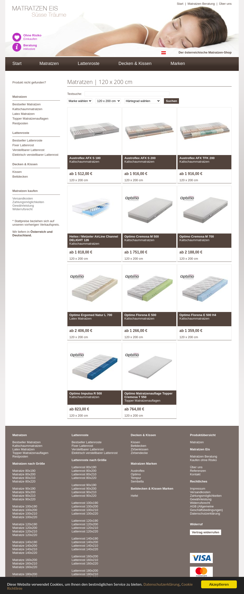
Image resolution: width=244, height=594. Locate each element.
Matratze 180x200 (24, 574)
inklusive (30, 47)
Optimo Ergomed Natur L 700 (90, 315)
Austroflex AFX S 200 (140, 158)
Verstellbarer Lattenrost (28, 150)
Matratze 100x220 (24, 517)
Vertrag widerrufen (205, 532)
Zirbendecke (139, 453)
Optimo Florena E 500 (140, 315)
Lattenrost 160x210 (84, 560)
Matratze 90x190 (24, 488)
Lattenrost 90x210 (83, 492)
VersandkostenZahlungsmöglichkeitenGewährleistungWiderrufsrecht (28, 204)
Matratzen (49, 63)
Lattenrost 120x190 (84, 520)
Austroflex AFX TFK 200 (197, 158)
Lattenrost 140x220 (84, 549)
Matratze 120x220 (24, 535)
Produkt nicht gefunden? (29, 82)
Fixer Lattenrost (23, 145)
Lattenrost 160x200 (84, 556)
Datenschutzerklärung (161, 584)
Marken (178, 63)
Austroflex (138, 470)
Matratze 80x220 (24, 481)
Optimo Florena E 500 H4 (197, 315)
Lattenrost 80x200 (83, 470)
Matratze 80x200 (24, 474)
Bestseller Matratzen (26, 104)
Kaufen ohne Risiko (203, 460)
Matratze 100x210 (24, 513)
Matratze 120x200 (24, 528)
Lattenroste (88, 63)
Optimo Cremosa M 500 (141, 236)
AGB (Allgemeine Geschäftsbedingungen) (206, 508)
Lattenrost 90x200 (83, 488)
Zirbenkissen (139, 449)
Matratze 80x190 (24, 470)
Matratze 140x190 (24, 542)
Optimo (136, 474)
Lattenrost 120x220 (84, 531)
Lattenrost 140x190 (84, 538)
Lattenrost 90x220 (83, 495)
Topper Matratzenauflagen (30, 118)
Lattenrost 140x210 (84, 545)
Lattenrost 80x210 (83, 474)
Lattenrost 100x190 (84, 503)
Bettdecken (20, 176)
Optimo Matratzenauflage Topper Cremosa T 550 (148, 395)
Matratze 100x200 (24, 510)
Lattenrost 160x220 (84, 563)
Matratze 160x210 (24, 563)
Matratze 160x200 (24, 560)
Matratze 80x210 (24, 478)
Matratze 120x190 (24, 524)
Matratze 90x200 (24, 492)
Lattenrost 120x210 (84, 528)
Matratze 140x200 (24, 545)
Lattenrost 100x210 (84, 510)
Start (180, 3)
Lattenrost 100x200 (84, 506)
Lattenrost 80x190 (83, 467)
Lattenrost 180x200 (84, 570)
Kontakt (195, 474)
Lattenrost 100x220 (84, 513)
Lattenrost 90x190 (83, 485)
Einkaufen (32, 37)
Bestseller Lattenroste (27, 140)
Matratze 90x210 (24, 495)
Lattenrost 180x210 (84, 574)
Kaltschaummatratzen (27, 109)
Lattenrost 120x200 (84, 524)
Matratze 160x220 (24, 567)
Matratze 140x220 (24, 553)
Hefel (134, 495)
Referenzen (198, 470)
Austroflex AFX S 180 (85, 158)
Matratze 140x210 (24, 549)
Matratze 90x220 (24, 499)
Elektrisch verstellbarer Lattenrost (35, 154)
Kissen (17, 172)
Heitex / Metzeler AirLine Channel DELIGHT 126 (93, 238)
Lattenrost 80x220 (83, 478)
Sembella (137, 481)
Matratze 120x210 (24, 531)
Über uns (225, 3)
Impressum (197, 488)
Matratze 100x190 (24, 506)
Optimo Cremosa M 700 (196, 236)
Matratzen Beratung (201, 3)
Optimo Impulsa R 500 (85, 393)
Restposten (20, 123)
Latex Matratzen (23, 114)
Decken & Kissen (135, 63)
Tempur (136, 478)
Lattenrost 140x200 (84, 542)
